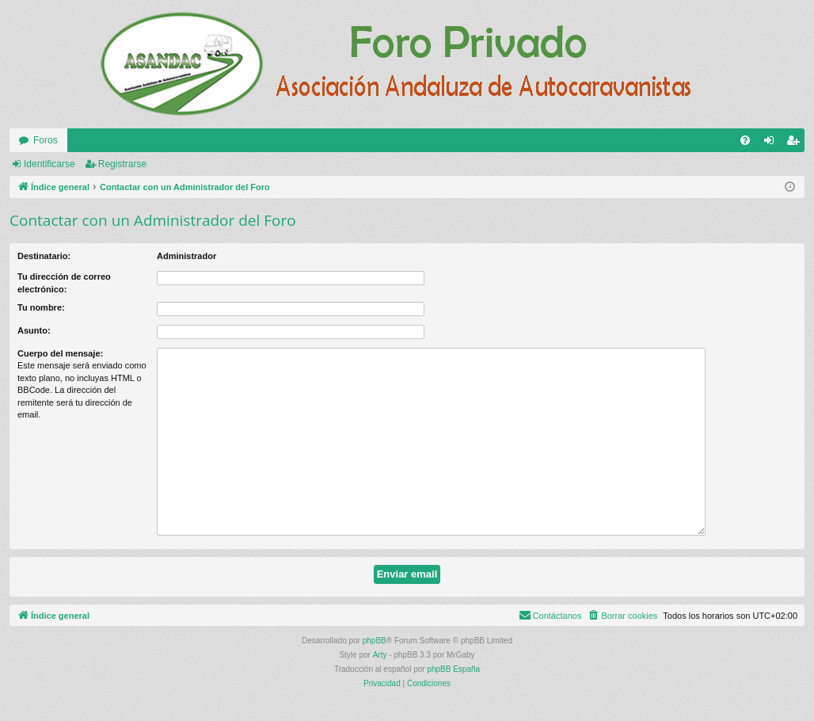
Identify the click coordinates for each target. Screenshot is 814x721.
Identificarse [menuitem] (772, 143)
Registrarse (122, 164)
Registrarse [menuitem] (796, 143)
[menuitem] (745, 140)
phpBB (374, 640)
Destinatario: (43, 256)
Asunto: (34, 330)
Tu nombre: (41, 307)
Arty (380, 654)
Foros (45, 140)
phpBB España (453, 669)
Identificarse (49, 164)
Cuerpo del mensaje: (60, 353)
